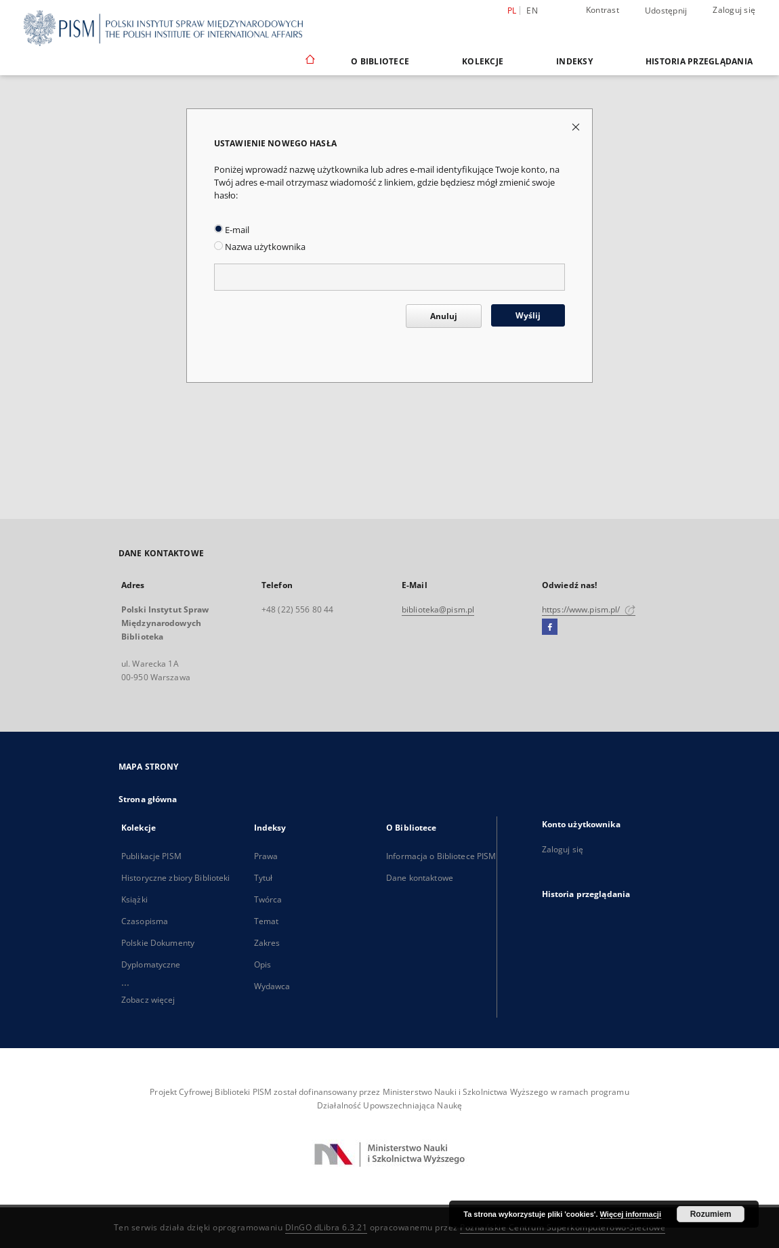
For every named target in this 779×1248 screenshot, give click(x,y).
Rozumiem (711, 1214)
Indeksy (574, 61)
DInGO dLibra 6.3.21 (326, 1227)
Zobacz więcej (148, 999)
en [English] (532, 10)
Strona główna (148, 799)
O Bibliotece (380, 61)
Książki (134, 899)
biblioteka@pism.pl (438, 609)
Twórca (268, 899)
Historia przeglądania (699, 61)
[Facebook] (549, 627)
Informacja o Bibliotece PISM (441, 856)
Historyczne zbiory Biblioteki (175, 877)
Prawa (266, 856)
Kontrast (602, 10)
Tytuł (263, 877)
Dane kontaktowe (419, 877)
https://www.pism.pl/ (588, 609)
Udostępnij (666, 10)
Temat (266, 921)
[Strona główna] (309, 61)
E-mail (231, 230)
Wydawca (272, 986)
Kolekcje (482, 61)
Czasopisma (144, 921)
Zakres (267, 943)
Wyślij (528, 315)
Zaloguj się (734, 10)
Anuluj (443, 316)
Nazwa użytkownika (260, 247)
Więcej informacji (630, 1214)
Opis (262, 964)
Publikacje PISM (151, 856)
